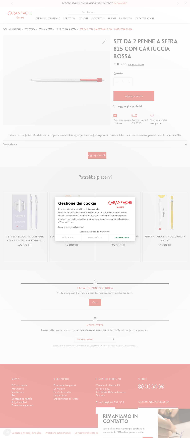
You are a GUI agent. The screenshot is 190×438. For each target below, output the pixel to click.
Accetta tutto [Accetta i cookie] (122, 237)
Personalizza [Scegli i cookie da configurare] (95, 237)
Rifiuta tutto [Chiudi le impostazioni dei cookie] (68, 237)
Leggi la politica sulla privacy (71, 227)
